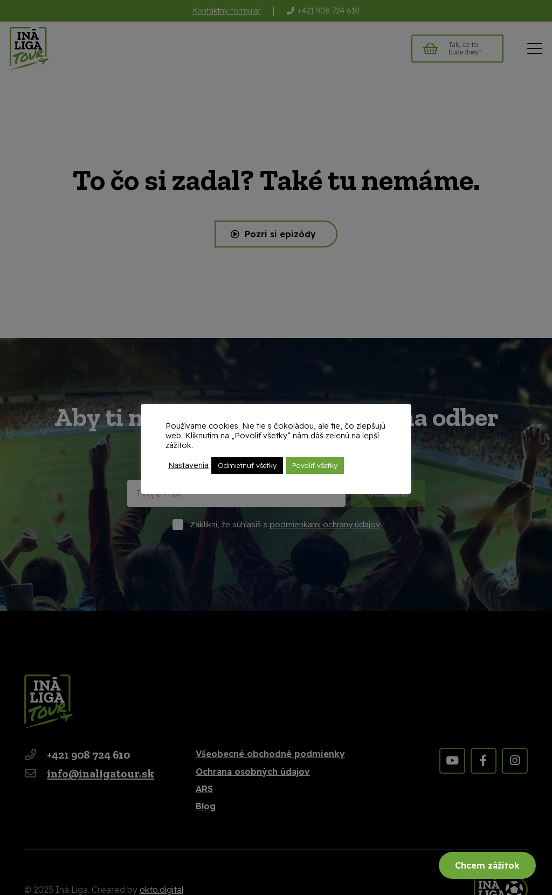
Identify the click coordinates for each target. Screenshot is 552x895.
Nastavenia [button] (188, 465)
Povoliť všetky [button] (314, 465)
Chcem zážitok (487, 865)
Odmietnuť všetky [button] (247, 465)
